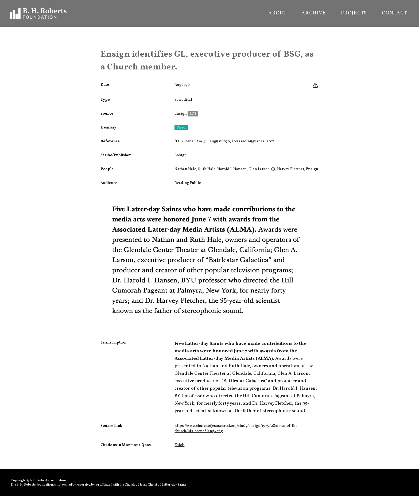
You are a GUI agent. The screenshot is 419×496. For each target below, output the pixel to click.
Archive (313, 13)
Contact (394, 13)
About (277, 13)
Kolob (179, 445)
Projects (354, 13)
